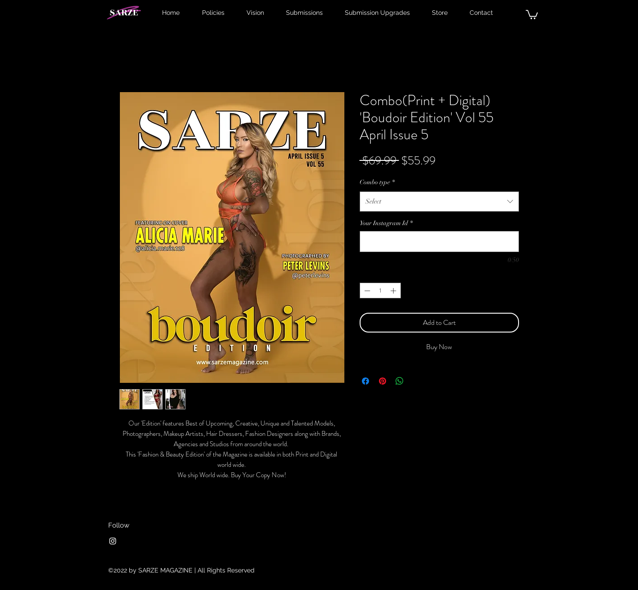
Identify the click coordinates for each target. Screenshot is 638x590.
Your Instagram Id (386, 223)
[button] (532, 14)
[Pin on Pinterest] (382, 381)
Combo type (377, 182)
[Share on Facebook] (365, 381)
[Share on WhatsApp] (399, 381)
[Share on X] (416, 381)
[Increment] (394, 290)
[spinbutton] (380, 290)
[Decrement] (366, 290)
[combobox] (439, 201)
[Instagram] (112, 541)
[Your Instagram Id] (439, 241)
